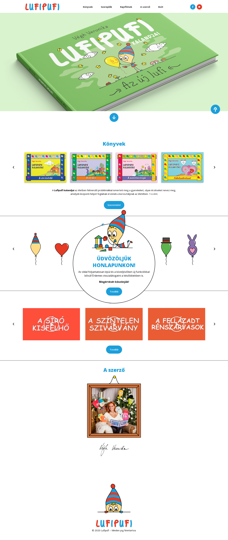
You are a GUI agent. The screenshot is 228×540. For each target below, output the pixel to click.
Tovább (153, 193)
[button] (13, 167)
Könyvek (88, 6)
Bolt (160, 6)
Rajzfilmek (126, 6)
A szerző (145, 6)
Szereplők (106, 6)
